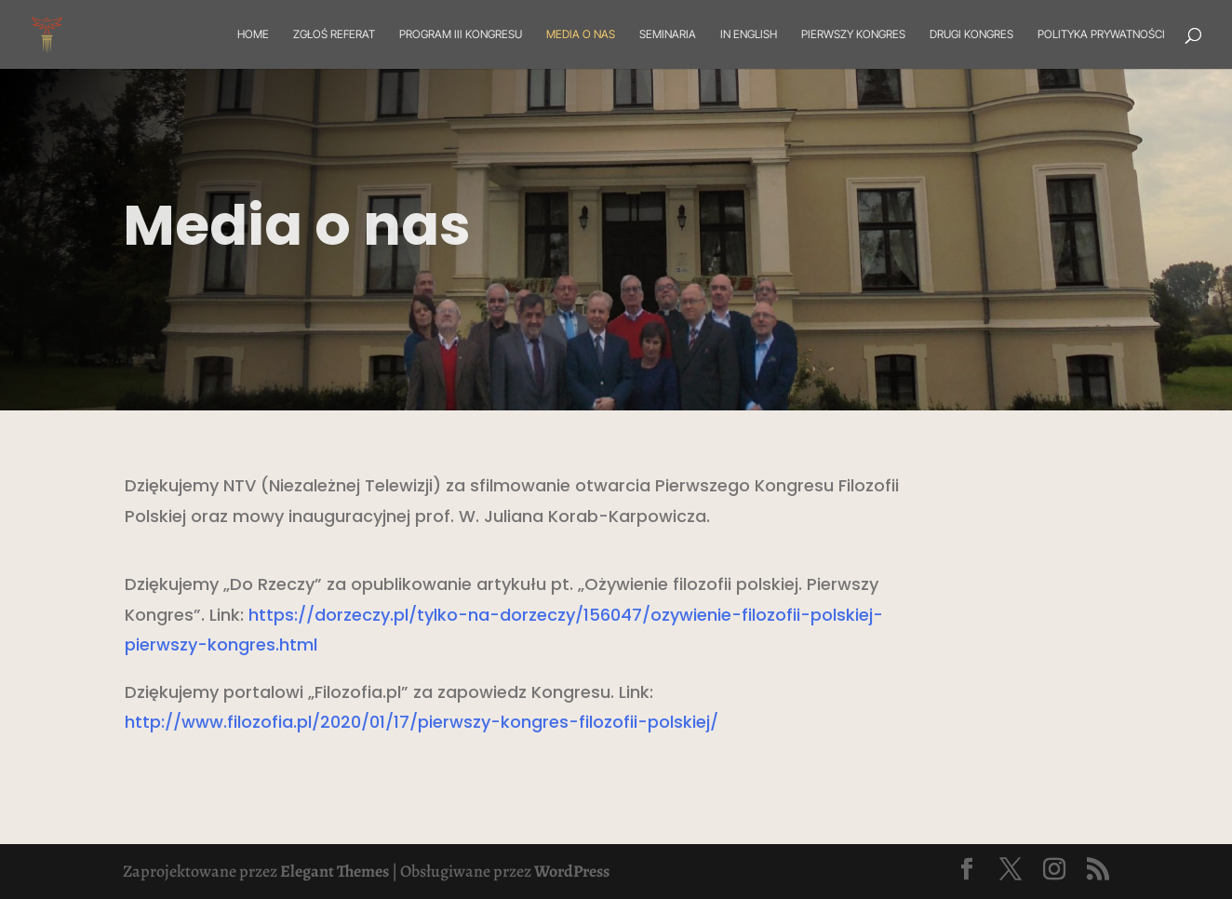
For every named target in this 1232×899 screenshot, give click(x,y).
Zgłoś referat (334, 34)
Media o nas (580, 34)
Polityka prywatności (1101, 34)
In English (748, 34)
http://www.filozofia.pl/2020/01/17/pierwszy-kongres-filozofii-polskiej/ (421, 721)
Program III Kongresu (460, 34)
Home (253, 34)
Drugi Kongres (971, 34)
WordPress (571, 871)
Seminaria (667, 34)
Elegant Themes (334, 871)
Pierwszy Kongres (853, 34)
